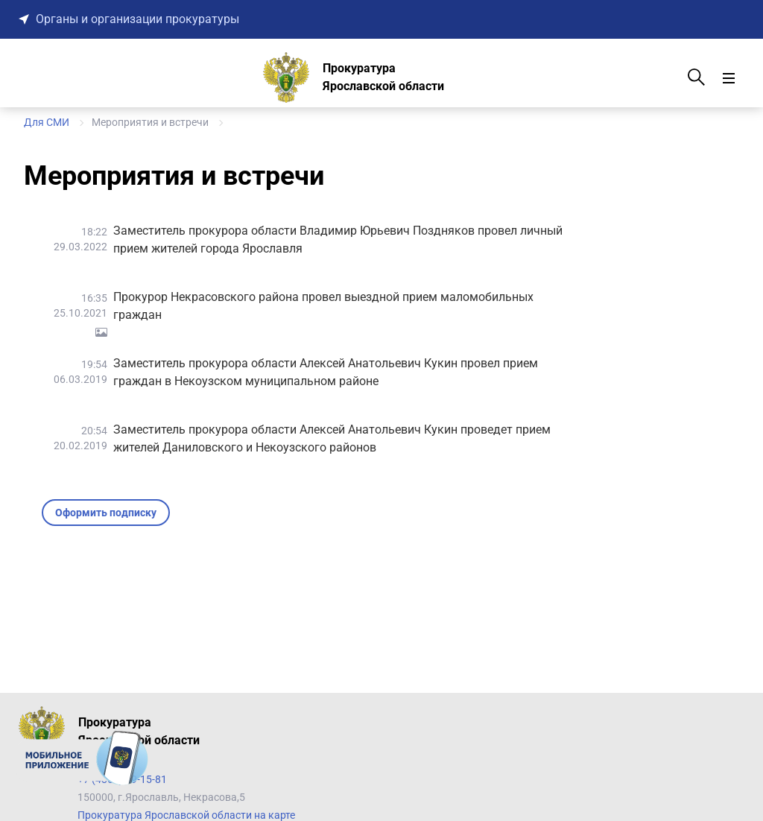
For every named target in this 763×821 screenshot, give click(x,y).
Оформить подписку (105, 513)
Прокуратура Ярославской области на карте (186, 815)
